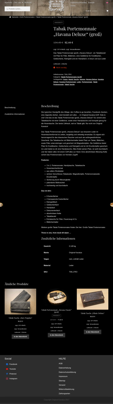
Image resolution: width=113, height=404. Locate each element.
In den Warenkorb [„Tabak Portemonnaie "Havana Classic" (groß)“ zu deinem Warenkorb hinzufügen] (56, 335)
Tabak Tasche (70, 84)
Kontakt (91, 2)
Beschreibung (10, 108)
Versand (62, 385)
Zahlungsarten (64, 393)
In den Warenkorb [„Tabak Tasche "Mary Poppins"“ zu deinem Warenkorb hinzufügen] (20, 336)
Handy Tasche (74, 79)
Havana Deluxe (91, 79)
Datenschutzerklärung (67, 372)
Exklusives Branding (79, 2)
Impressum (63, 376)
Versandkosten (75, 49)
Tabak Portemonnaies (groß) (46, 17)
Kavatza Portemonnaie (67, 82)
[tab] (20, 107)
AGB (60, 363)
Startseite (8, 2)
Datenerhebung (65, 368)
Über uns (17, 2)
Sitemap (62, 381)
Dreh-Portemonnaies (27, 17)
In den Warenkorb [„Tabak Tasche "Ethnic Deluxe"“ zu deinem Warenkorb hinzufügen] (92, 332)
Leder (79, 82)
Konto (73, 5)
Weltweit (28, 2)
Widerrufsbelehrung (66, 389)
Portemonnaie (87, 82)
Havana (82, 79)
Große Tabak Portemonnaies (94, 227)
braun (65, 79)
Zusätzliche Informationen (15, 114)
